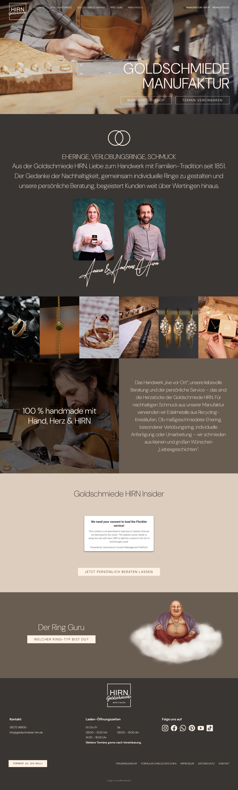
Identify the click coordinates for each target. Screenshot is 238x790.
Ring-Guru (116, 7)
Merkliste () (221, 7)
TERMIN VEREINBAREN (202, 100)
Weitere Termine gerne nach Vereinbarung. (114, 742)
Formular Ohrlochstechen (159, 763)
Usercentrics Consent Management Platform (125, 547)
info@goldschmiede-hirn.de (26, 732)
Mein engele (135, 7)
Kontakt (224, 763)
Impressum (187, 763)
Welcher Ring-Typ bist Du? (61, 639)
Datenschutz (206, 763)
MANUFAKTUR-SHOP (146, 100)
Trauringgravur (126, 763)
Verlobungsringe (61, 7)
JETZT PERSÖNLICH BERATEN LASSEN (119, 572)
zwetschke (126, 780)
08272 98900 (18, 727)
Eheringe (39, 7)
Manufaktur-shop (198, 7)
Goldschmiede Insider (91, 7)
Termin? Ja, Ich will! (28, 763)
